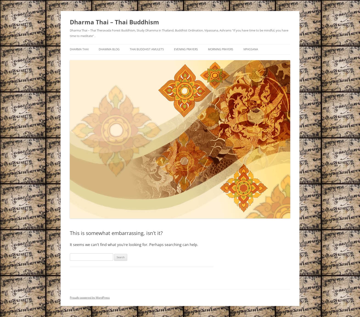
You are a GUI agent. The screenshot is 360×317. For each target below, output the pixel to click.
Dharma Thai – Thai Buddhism (114, 22)
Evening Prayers (186, 49)
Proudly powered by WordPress (90, 298)
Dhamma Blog (109, 49)
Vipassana (250, 49)
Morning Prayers (220, 49)
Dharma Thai (79, 49)
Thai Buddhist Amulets (147, 49)
